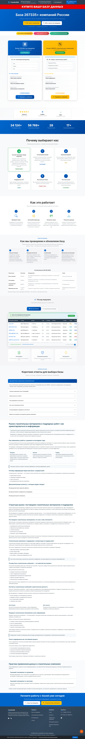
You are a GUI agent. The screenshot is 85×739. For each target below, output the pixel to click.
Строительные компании (51, 703)
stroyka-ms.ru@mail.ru (66, 715)
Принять (75, 737)
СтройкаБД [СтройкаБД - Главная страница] (13, 2)
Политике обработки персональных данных (48, 737)
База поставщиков (31, 703)
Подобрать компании (25, 97)
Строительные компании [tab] (49, 309)
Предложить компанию (52, 718)
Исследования (34, 717)
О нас (50, 712)
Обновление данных (53, 722)
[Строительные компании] (45, 2)
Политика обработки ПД (54, 725)
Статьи (33, 720)
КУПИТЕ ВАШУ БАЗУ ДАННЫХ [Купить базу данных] (42, 6)
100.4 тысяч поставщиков (51, 23)
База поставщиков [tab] (34, 309)
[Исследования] (57, 2)
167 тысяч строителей (32, 23)
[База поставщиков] (28, 2)
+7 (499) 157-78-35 (72, 1)
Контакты (51, 715)
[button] (81, 731)
